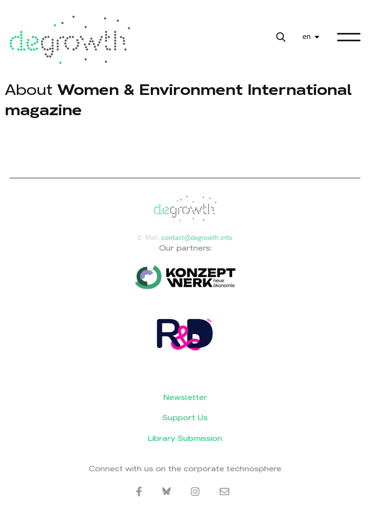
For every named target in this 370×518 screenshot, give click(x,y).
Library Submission (185, 438)
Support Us (185, 417)
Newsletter (185, 397)
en (307, 36)
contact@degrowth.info (196, 238)
